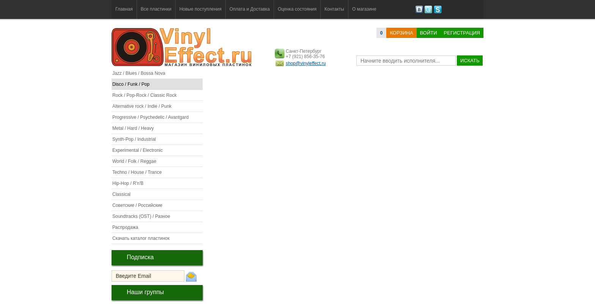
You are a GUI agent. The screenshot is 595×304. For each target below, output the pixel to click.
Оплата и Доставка (250, 9)
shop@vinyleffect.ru (306, 63)
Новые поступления (200, 9)
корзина (401, 33)
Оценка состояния (297, 9)
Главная (124, 9)
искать (469, 60)
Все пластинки (156, 9)
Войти (428, 33)
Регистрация (462, 33)
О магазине (364, 9)
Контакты (334, 9)
